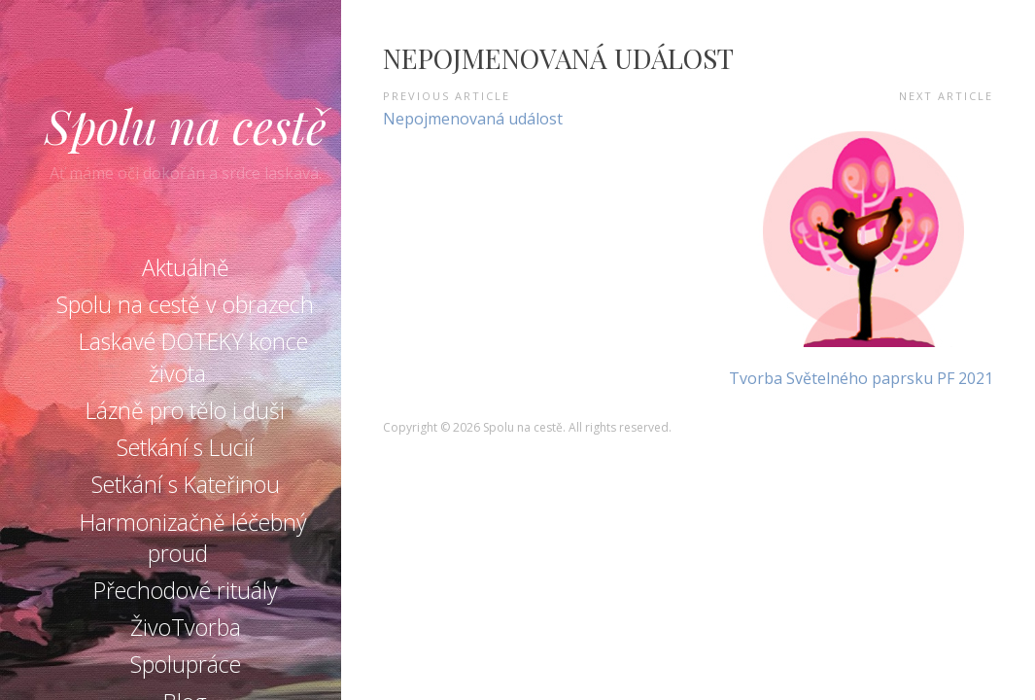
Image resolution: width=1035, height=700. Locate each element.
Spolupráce (185, 664)
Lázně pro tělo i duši (185, 410)
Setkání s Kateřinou (185, 484)
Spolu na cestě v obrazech (185, 304)
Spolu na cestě (186, 125)
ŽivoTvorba (185, 627)
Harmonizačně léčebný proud (193, 538)
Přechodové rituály (185, 590)
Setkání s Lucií (185, 447)
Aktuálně (185, 267)
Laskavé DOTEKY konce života (193, 357)
